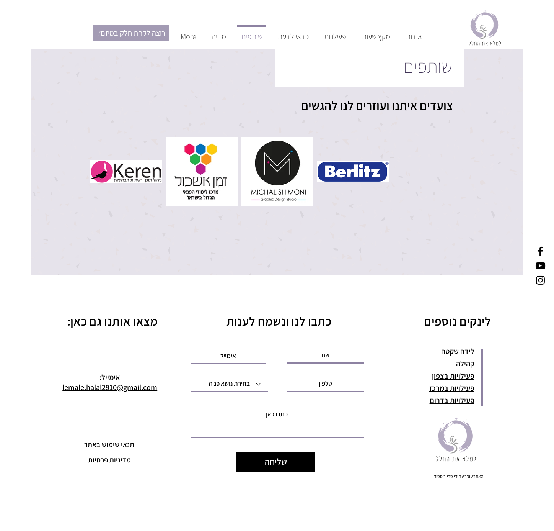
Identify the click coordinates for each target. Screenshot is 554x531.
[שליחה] (275, 462)
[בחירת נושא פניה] (229, 384)
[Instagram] (540, 280)
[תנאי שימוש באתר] (109, 444)
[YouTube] (540, 266)
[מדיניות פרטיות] (109, 459)
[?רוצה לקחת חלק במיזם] (131, 33)
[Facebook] (540, 251)
